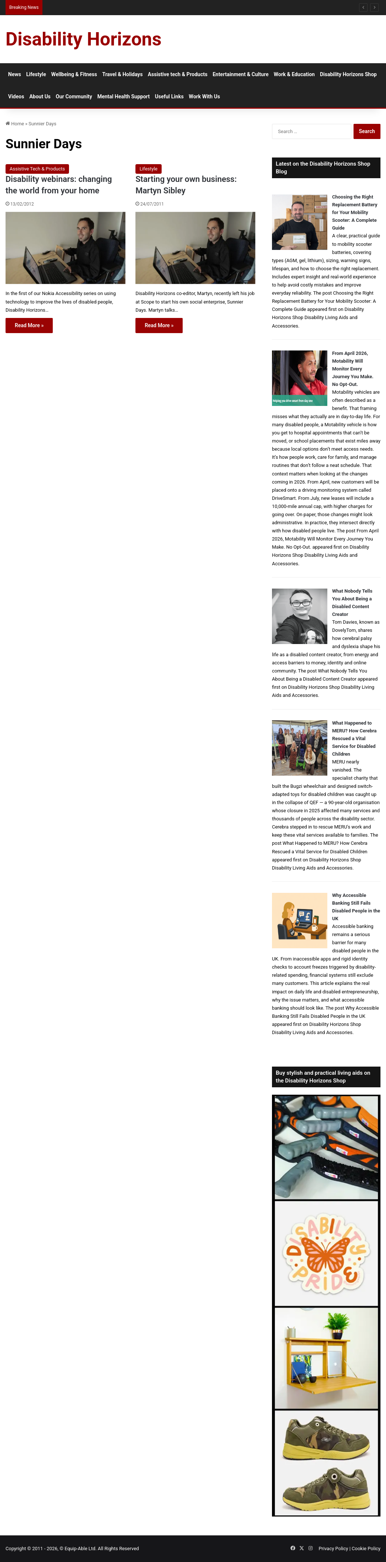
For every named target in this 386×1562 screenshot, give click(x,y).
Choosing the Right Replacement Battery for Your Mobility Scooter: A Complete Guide (355, 212)
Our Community (74, 96)
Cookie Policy (366, 1548)
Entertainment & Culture (241, 74)
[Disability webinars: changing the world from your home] (65, 248)
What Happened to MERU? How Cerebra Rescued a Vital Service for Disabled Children (354, 738)
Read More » (29, 325)
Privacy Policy (333, 1548)
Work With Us (204, 96)
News (14, 74)
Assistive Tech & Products (37, 169)
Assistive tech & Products (178, 74)
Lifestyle (36, 74)
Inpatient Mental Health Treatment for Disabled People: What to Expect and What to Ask (134, 7)
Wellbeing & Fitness (74, 74)
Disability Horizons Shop (348, 74)
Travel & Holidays (122, 74)
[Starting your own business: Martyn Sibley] (195, 248)
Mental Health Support (123, 96)
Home (15, 123)
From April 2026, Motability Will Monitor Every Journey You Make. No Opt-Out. (352, 368)
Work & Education (294, 74)
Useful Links (169, 96)
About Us (40, 96)
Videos (16, 96)
